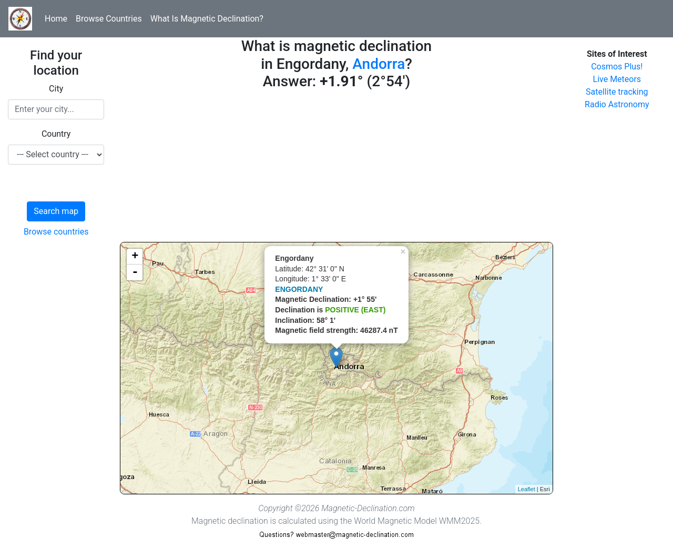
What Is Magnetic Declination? (206, 19)
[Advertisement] (336, 168)
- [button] (135, 272)
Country (56, 134)
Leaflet (526, 489)
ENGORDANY (299, 289)
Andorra (378, 64)
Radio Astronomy (617, 104)
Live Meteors (617, 79)
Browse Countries (109, 19)
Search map (56, 211)
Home (56, 19)
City (56, 89)
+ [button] (134, 257)
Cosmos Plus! (617, 67)
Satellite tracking (617, 92)
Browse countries (56, 232)
